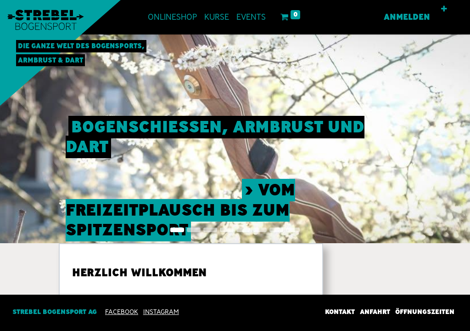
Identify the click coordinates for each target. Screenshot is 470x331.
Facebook (121, 312)
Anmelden (407, 17)
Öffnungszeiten (424, 312)
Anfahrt (375, 312)
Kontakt (340, 312)
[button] (444, 9)
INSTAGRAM (161, 312)
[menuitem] (172, 17)
